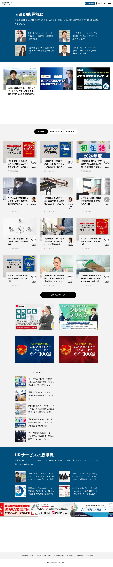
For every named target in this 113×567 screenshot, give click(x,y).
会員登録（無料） (89, 3)
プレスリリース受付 (44, 556)
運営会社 (70, 556)
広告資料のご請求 (27, 556)
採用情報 (80, 556)
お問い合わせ (59, 556)
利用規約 (89, 556)
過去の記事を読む (58, 296)
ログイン (99, 3)
